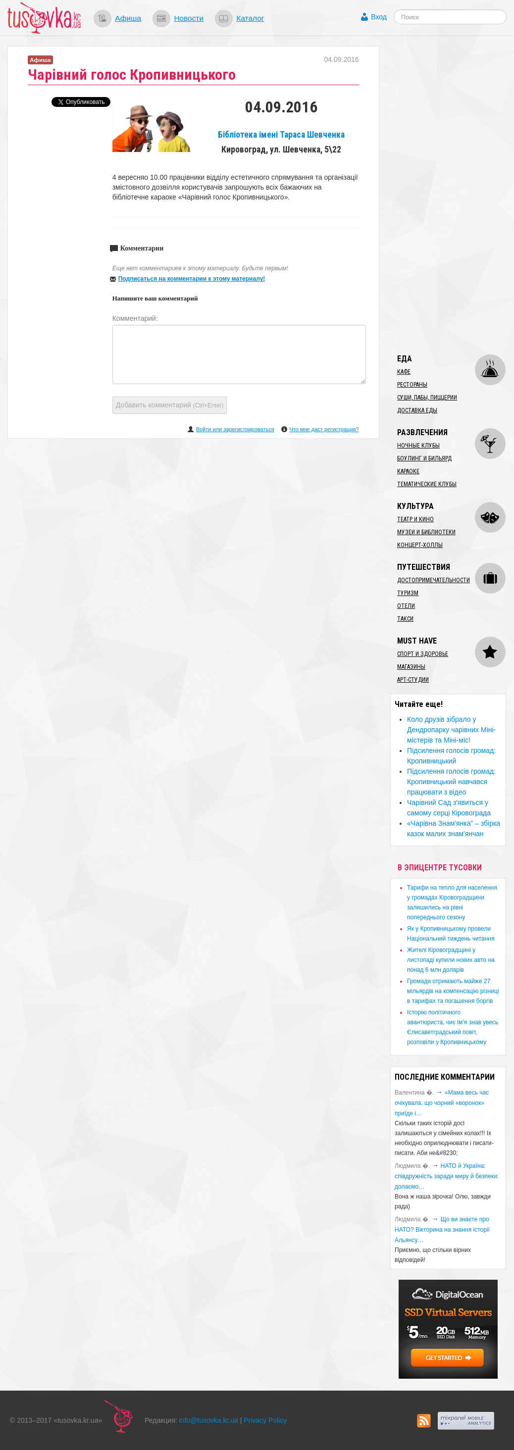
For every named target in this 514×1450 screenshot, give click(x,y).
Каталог (250, 18)
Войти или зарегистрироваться (235, 429)
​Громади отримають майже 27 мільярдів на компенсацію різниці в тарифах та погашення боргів (453, 991)
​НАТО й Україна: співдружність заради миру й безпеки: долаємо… (447, 1176)
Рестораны (412, 384)
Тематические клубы (427, 484)
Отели (406, 605)
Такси (405, 618)
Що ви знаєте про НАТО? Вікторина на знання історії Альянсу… (442, 1230)
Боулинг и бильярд (424, 458)
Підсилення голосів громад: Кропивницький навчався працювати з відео (451, 781)
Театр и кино (415, 519)
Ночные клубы (418, 445)
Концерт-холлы (420, 545)
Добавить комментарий (170, 405)
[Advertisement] (452, 194)
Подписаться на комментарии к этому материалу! (191, 278)
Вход (379, 17)
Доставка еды (417, 410)
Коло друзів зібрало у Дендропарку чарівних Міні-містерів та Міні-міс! (451, 729)
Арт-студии (413, 679)
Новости (189, 18)
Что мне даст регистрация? (324, 429)
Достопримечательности (433, 580)
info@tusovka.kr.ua (208, 1420)
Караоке (408, 471)
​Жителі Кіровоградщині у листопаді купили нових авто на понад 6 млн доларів (451, 960)
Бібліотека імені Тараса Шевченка (281, 135)
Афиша (128, 18)
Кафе (404, 371)
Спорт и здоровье (422, 653)
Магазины (411, 666)
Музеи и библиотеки (426, 532)
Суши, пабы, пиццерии (427, 397)
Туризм (407, 593)
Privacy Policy (265, 1420)
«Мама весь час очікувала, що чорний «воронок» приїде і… (442, 1103)
